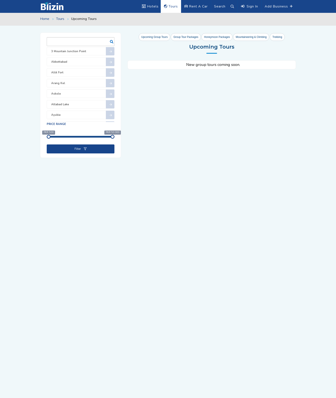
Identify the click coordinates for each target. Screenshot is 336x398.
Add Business (277, 6)
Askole (82, 93)
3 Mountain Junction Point (82, 51)
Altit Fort (82, 72)
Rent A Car (196, 6)
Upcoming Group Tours (154, 37)
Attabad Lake (82, 104)
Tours (171, 6)
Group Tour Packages (185, 37)
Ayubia (82, 115)
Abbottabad (82, 62)
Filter (81, 149)
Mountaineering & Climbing (251, 37)
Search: (80, 41)
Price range (56, 124)
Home (44, 18)
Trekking (277, 37)
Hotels (150, 6)
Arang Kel (82, 83)
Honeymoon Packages (217, 37)
